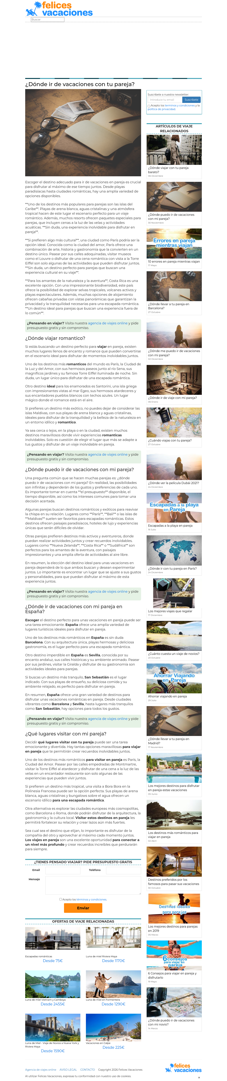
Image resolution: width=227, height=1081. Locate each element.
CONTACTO (87, 1069)
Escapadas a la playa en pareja (170, 525)
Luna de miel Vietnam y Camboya (45, 999)
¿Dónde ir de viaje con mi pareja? (172, 398)
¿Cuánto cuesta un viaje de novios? (173, 654)
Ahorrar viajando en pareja (167, 696)
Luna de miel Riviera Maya (101, 956)
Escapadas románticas (38, 956)
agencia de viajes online (108, 323)
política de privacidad (161, 109)
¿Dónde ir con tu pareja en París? (172, 568)
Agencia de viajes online (40, 1069)
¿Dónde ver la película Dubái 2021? (173, 483)
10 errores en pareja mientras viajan (174, 261)
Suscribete (191, 99)
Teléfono (95, 870)
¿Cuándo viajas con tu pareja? (170, 440)
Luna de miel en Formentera (103, 999)
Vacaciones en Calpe (98, 1043)
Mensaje (34, 879)
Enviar (83, 908)
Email (36, 870)
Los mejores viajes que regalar (170, 611)
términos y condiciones (91, 899)
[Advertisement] (113, 50)
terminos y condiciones (180, 105)
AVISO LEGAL (68, 1069)
